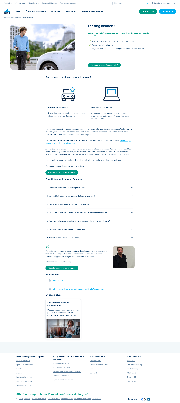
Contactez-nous (54, 398)
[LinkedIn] (148, 398)
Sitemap (27, 398)
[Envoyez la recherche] (147, 3)
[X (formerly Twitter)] (145, 398)
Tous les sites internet (68, 3)
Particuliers (8, 3)
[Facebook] (142, 398)
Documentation (67, 398)
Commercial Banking (49, 3)
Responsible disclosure (82, 398)
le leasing (124, 140)
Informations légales (39, 398)
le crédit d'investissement (64, 143)
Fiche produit (57, 281)
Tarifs (21, 398)
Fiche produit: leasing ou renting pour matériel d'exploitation (78, 289)
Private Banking (33, 3)
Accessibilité (96, 398)
